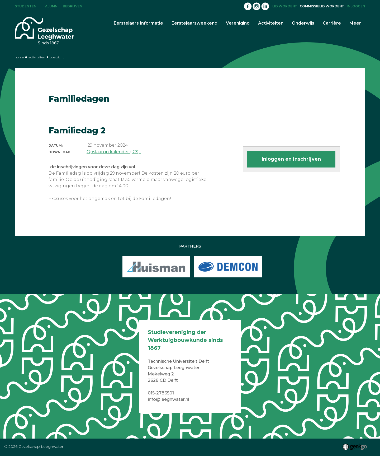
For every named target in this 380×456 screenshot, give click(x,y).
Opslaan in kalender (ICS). (114, 151)
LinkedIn (265, 6)
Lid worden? (284, 6)
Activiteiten (36, 57)
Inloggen (356, 6)
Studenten (25, 6)
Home (19, 57)
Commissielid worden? (322, 6)
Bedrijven (72, 6)
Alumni (52, 6)
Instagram (256, 6)
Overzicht (57, 57)
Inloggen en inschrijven (291, 159)
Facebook (248, 6)
